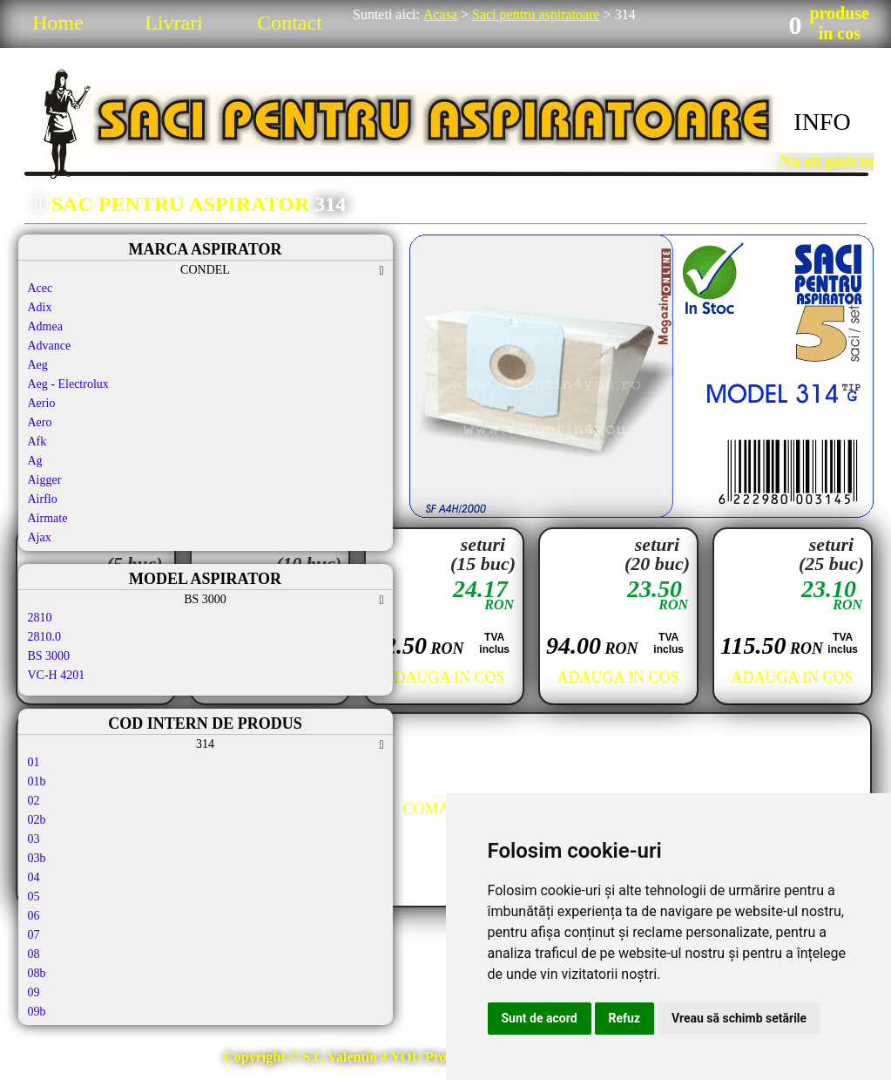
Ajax (39, 537)
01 (34, 762)
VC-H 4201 (56, 675)
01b (37, 781)
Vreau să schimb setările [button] (739, 1018)
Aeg (38, 364)
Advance (49, 345)
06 (34, 915)
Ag (35, 460)
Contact (289, 22)
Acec (40, 288)
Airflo (42, 499)
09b (37, 1011)
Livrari (174, 22)
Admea (45, 326)
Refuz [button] (625, 1018)
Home (58, 22)
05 (34, 896)
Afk (37, 441)
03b (37, 858)
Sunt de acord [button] (539, 1018)
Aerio (42, 403)
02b (37, 819)
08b (37, 973)
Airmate (48, 518)
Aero (40, 422)
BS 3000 (49, 655)
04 (34, 877)
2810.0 (45, 636)
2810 (40, 617)
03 (34, 839)
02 (34, 800)
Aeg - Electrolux (68, 384)
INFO (821, 121)
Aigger (45, 479)
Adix (40, 307)
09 (34, 992)
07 (34, 934)
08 (34, 954)
